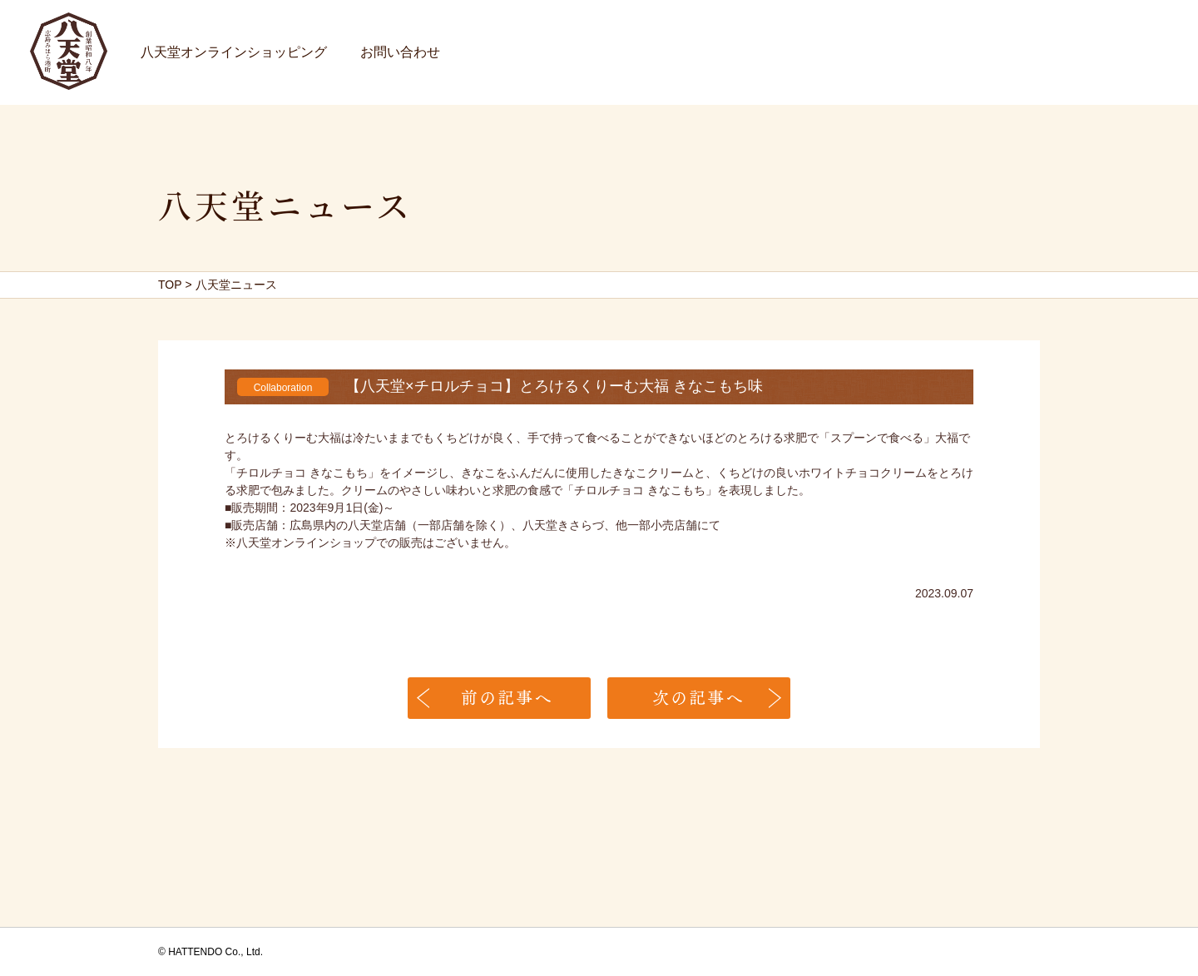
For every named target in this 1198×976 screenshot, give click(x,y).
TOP (170, 284)
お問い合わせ (400, 52)
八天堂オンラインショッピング (234, 52)
